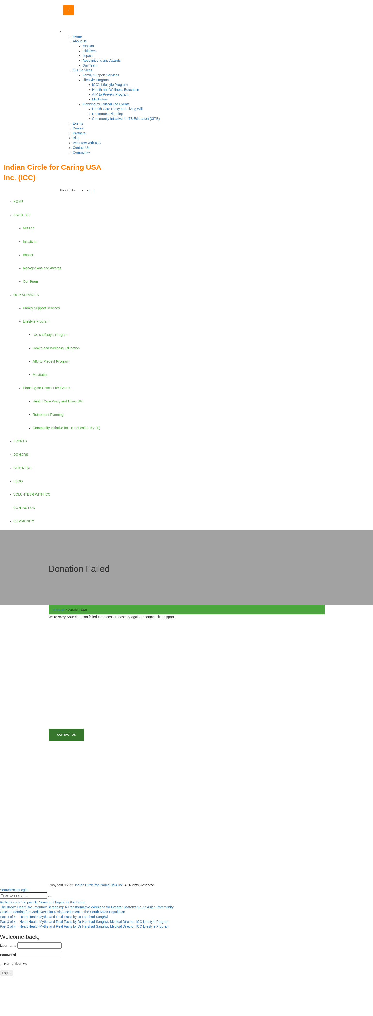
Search (5, 890)
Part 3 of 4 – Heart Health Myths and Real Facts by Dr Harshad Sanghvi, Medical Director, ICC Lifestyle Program (84, 922)
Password (8, 955)
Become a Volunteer (78, 777)
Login (23, 890)
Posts (15, 890)
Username (8, 946)
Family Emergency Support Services (94, 786)
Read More (59, 677)
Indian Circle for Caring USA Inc (99, 885)
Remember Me (13, 964)
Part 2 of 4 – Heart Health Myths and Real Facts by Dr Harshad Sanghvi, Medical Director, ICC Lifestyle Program (84, 926)
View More (120, 834)
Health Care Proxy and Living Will (91, 804)
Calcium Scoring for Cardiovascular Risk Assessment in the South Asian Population (62, 912)
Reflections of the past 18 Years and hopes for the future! (42, 902)
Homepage (58, 609)
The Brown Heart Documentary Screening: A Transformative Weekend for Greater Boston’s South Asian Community (87, 907)
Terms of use (71, 813)
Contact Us (66, 734)
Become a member (76, 768)
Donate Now (70, 758)
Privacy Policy (72, 823)
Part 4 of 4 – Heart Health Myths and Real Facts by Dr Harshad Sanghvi (54, 917)
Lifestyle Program (75, 795)
